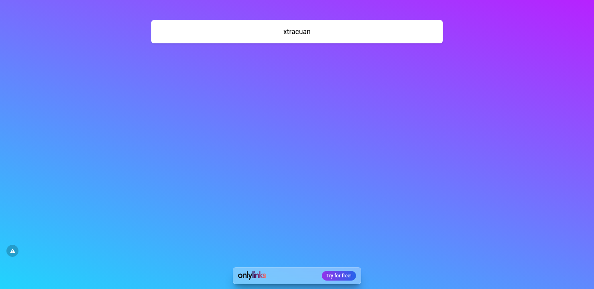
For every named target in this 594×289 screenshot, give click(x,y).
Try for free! (339, 276)
